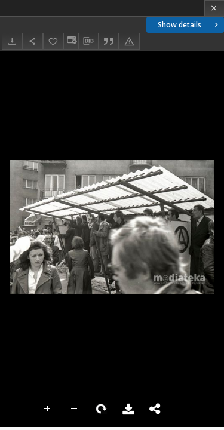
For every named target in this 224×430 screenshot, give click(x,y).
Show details (189, 25)
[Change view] (70, 41)
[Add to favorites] (53, 41)
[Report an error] (129, 41)
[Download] (12, 41)
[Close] (214, 8)
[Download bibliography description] (88, 41)
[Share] (32, 41)
